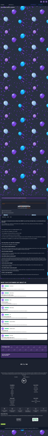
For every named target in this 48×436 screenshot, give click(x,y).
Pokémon (12, 393)
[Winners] (4, 409)
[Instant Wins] (43, 409)
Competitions (12, 386)
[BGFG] (28, 409)
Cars (12, 389)
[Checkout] (46, 2)
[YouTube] (26, 364)
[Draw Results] (20, 409)
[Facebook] (39, 5)
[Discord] (32, 5)
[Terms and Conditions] (36, 409)
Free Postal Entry (12, 405)
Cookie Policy (12, 402)
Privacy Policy (12, 401)
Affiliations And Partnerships (36, 401)
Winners (36, 390)
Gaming (12, 390)
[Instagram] (23, 364)
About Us (35, 386)
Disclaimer (12, 403)
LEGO (12, 394)
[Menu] (41, 2)
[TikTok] (25, 364)
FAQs (36, 402)
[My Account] (44, 2)
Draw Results (36, 389)
